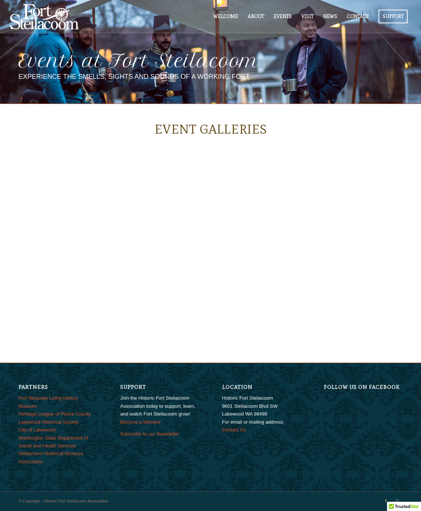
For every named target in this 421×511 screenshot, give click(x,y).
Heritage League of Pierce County (54, 414)
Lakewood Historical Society (48, 422)
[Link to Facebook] (385, 501)
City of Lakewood (36, 430)
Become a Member (140, 422)
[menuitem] (225, 16)
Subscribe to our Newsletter (149, 434)
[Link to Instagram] (397, 501)
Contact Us (234, 430)
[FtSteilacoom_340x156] (44, 16)
